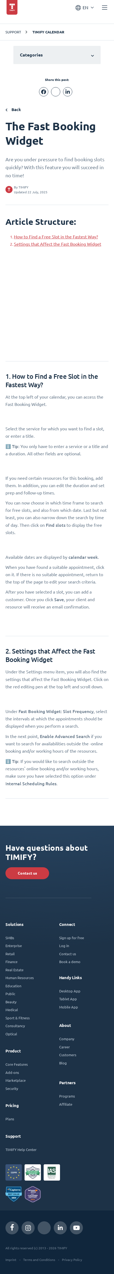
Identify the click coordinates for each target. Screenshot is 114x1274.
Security (11, 1088)
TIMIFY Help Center (21, 1149)
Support (13, 32)
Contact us (27, 873)
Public (10, 994)
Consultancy (15, 1026)
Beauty (10, 1002)
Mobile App (68, 1007)
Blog (63, 1063)
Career (64, 1047)
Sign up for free (71, 938)
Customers (67, 1055)
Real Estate (14, 970)
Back (13, 109)
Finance (11, 962)
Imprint (10, 1260)
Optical (11, 1034)
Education (13, 986)
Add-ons (12, 1072)
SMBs (9, 938)
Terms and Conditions (39, 1260)
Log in (64, 946)
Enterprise (13, 946)
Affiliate (65, 1104)
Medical (11, 1010)
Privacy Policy (72, 1260)
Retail (10, 954)
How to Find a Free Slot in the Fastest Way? (56, 236)
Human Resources (19, 978)
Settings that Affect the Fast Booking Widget (57, 244)
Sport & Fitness (17, 1018)
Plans (9, 1119)
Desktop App (69, 991)
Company (66, 1039)
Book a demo (69, 962)
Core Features (16, 1064)
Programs (67, 1096)
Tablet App (68, 999)
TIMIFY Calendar (48, 32)
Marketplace (15, 1080)
